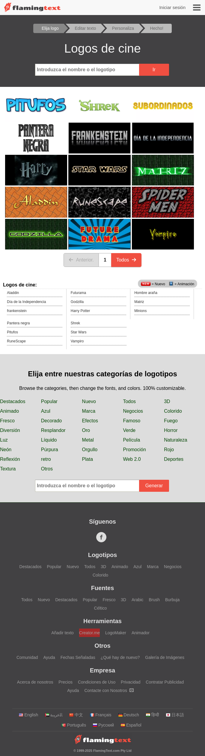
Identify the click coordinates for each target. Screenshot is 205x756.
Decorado (51, 420)
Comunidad (27, 657)
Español (130, 725)
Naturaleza (175, 439)
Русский (103, 725)
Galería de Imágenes (164, 657)
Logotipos (102, 555)
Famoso (131, 420)
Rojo (169, 449)
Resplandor (53, 430)
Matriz (139, 302)
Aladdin (13, 293)
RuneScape (16, 341)
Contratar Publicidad (165, 682)
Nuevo (89, 401)
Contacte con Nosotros (108, 690)
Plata (87, 459)
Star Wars (79, 332)
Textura (8, 468)
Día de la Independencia (26, 302)
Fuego (170, 420)
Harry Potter (80, 311)
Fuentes (102, 588)
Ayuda (49, 657)
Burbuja (172, 599)
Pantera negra (18, 323)
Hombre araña (145, 293)
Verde (129, 430)
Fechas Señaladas (78, 657)
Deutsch (128, 714)
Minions (140, 311)
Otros (47, 468)
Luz (4, 439)
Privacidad (130, 682)
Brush (154, 599)
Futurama (78, 293)
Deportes (173, 459)
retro (46, 459)
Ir (154, 69)
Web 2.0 (132, 459)
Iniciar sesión (172, 7)
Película (131, 439)
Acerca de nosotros (35, 682)
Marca (88, 411)
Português (73, 725)
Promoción (134, 449)
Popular (49, 401)
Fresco (7, 420)
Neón (5, 449)
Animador (141, 632)
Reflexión (10, 459)
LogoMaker (115, 632)
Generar (154, 485)
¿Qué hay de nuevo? (120, 657)
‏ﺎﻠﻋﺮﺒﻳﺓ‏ (53, 714)
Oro (86, 430)
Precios (65, 682)
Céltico (100, 608)
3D (167, 401)
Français (100, 714)
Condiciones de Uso (96, 682)
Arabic (138, 599)
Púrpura (49, 449)
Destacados (12, 401)
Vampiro (77, 341)
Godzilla (77, 302)
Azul (45, 411)
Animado (9, 411)
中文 (76, 714)
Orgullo (90, 449)
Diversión (10, 430)
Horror (170, 430)
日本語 (175, 714)
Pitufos (12, 332)
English (28, 714)
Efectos (90, 420)
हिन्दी (152, 714)
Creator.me (89, 632)
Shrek (75, 323)
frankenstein (16, 311)
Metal (88, 439)
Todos (126, 259)
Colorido (173, 411)
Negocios (133, 411)
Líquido (49, 439)
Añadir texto (62, 632)
